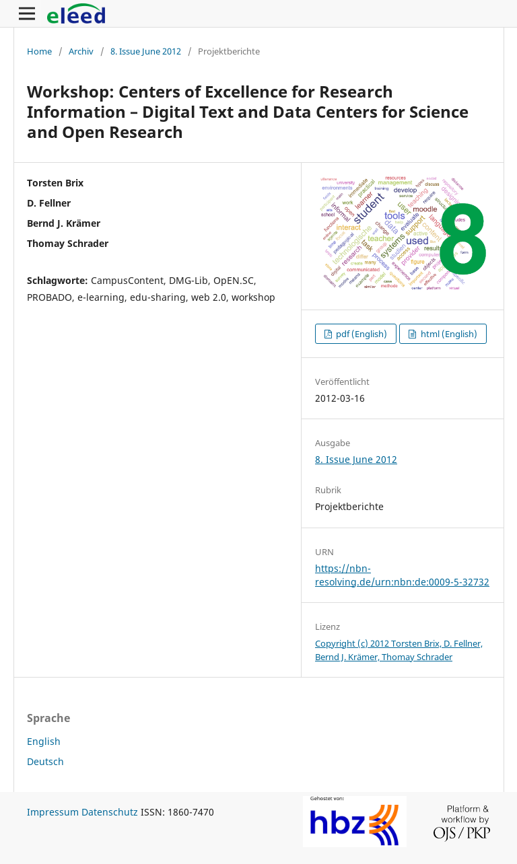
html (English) (448, 334)
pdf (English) (360, 334)
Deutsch (45, 761)
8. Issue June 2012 (145, 51)
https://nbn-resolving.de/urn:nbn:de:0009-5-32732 (402, 575)
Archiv (81, 51)
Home (39, 51)
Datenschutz (109, 811)
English (44, 741)
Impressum (53, 811)
